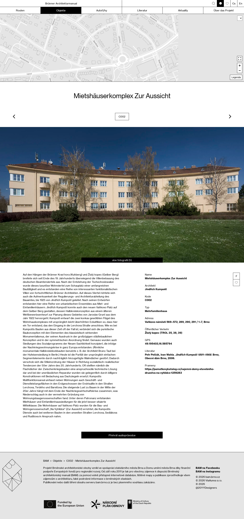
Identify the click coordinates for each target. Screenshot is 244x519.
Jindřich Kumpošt (156, 289)
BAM (46, 460)
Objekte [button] (61, 10)
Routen (20, 10)
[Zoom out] (239, 70)
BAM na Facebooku (208, 467)
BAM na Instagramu (208, 471)
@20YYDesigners (206, 487)
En (240, 3)
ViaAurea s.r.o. (214, 480)
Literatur (142, 10)
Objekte (57, 460)
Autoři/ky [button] (101, 10)
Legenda (236, 77)
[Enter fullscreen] (239, 58)
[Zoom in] (239, 65)
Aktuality (183, 10)
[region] (122, 48)
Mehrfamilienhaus (156, 310)
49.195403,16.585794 (158, 343)
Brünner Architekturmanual (61, 3)
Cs (234, 3)
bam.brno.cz (213, 476)
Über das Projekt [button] (224, 10)
